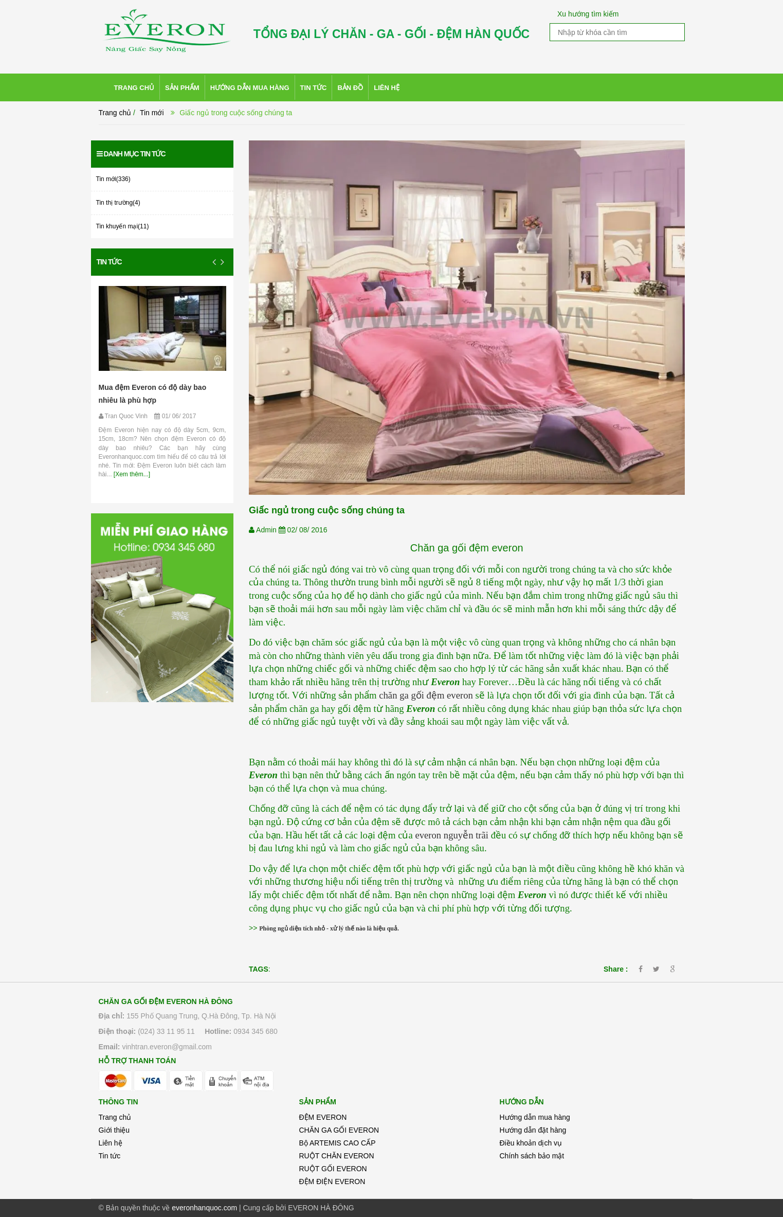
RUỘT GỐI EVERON (333, 1169)
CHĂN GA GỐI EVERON (339, 1130)
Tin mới (152, 113)
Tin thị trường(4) (118, 202)
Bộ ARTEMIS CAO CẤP (337, 1143)
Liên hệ (110, 1143)
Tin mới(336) (113, 179)
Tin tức (109, 262)
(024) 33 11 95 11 (166, 1031)
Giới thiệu (114, 1130)
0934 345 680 (255, 1031)
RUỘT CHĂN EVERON (336, 1156)
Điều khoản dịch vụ (531, 1143)
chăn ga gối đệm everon (426, 695)
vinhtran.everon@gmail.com (167, 1047)
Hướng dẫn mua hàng (535, 1117)
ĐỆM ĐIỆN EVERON (332, 1181)
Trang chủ (115, 1117)
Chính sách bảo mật (532, 1156)
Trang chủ (115, 113)
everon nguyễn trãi (451, 835)
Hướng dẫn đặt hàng (533, 1130)
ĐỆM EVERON (323, 1117)
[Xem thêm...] (131, 474)
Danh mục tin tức (131, 154)
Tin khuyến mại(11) (122, 226)
